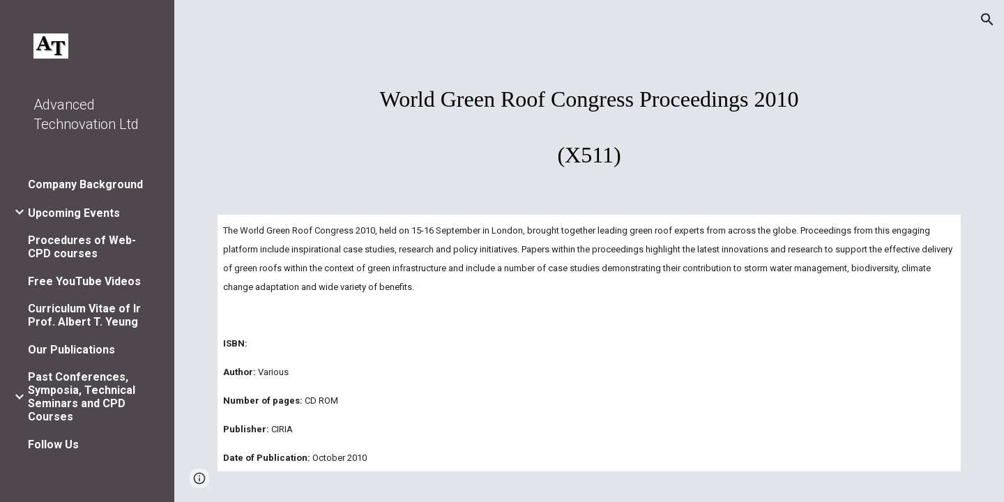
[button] (987, 19)
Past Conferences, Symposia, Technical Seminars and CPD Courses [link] (81, 396)
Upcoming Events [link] (74, 213)
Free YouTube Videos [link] (84, 281)
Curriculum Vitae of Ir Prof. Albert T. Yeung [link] (84, 315)
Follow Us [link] (53, 444)
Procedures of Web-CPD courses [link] (82, 247)
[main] (589, 120)
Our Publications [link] (71, 349)
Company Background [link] (85, 184)
